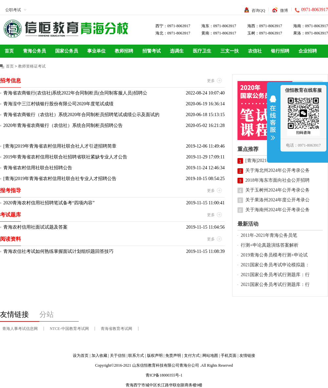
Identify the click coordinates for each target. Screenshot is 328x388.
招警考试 (151, 51)
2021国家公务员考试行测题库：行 (275, 274)
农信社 (255, 51)
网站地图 (210, 355)
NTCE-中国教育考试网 (69, 328)
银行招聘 (280, 51)
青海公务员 (34, 51)
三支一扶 (229, 51)
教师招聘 (124, 51)
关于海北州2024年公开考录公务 (277, 170)
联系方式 (136, 355)
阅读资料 (10, 239)
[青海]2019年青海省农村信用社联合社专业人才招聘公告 (59, 178)
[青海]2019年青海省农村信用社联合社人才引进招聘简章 (59, 146)
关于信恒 (118, 355)
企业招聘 (307, 51)
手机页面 (228, 355)
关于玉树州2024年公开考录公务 (277, 190)
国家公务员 (66, 51)
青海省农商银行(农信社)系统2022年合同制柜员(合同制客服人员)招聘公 (75, 93)
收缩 (273, 122)
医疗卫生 (202, 51)
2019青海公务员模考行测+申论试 (274, 255)
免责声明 (173, 355)
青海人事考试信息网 (20, 328)
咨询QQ (258, 10)
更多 (211, 80)
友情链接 (247, 355)
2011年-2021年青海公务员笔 (269, 235)
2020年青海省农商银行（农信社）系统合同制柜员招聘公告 (63, 125)
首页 (9, 51)
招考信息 (10, 80)
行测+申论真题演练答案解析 (269, 245)
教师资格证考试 (32, 66)
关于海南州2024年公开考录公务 (277, 209)
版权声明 (155, 355)
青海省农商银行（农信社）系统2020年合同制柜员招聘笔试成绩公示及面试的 (81, 114)
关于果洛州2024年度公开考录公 (277, 199)
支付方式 (192, 355)
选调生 (177, 51)
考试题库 (10, 214)
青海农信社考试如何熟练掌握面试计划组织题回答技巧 (58, 251)
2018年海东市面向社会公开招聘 (277, 180)
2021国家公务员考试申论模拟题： (275, 264)
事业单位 (96, 51)
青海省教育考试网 (116, 328)
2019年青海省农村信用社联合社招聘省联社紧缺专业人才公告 (65, 156)
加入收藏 (99, 355)
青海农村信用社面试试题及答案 (35, 227)
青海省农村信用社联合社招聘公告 (37, 167)
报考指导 (10, 190)
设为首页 (81, 355)
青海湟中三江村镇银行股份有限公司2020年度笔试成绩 (58, 103)
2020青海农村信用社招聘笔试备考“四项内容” (48, 202)
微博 (284, 10)
